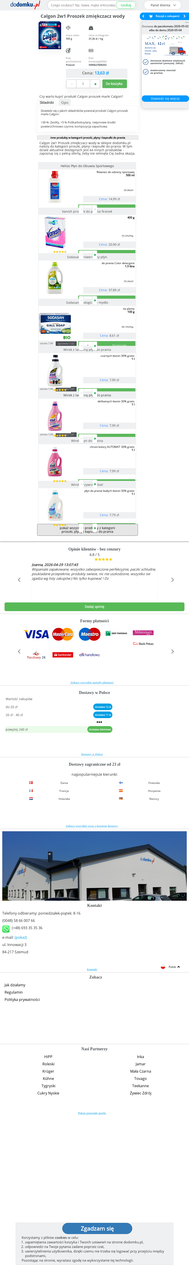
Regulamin (14, 1137)
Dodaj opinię (94, 752)
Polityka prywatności (22, 1145)
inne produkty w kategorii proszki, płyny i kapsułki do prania (87, 138)
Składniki (47, 102)
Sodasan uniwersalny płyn (88, 293)
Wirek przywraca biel (88, 612)
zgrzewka (75, 416)
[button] (18, 735)
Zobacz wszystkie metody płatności (92, 828)
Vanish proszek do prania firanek (88, 229)
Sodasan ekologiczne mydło (88, 357)
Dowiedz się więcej (165, 98)
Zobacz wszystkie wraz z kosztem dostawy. (92, 971)
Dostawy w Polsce (92, 900)
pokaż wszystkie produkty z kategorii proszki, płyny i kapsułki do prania (87, 675)
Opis (64, 102)
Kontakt (92, 1115)
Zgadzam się (97, 1228)
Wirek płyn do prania (88, 550)
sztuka (55, 415)
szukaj (126, 5)
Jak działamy (15, 1130)
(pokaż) (21, 1083)
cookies (61, 1237)
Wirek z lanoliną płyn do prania (87, 422)
